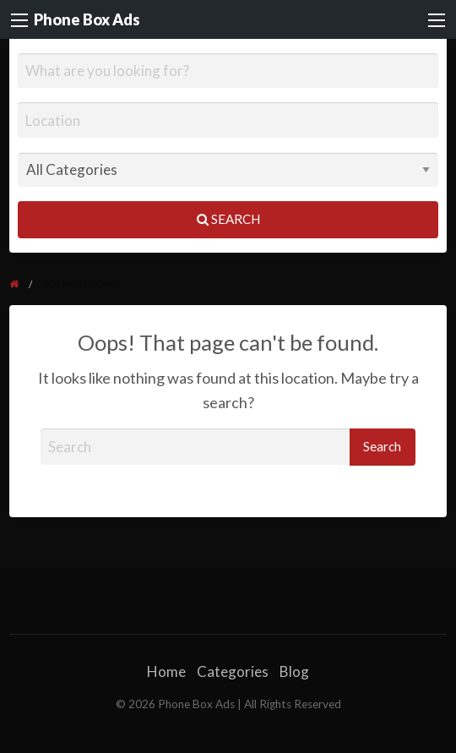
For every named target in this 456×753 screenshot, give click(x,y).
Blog (294, 671)
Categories (233, 671)
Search (228, 218)
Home (166, 671)
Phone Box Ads (87, 19)
